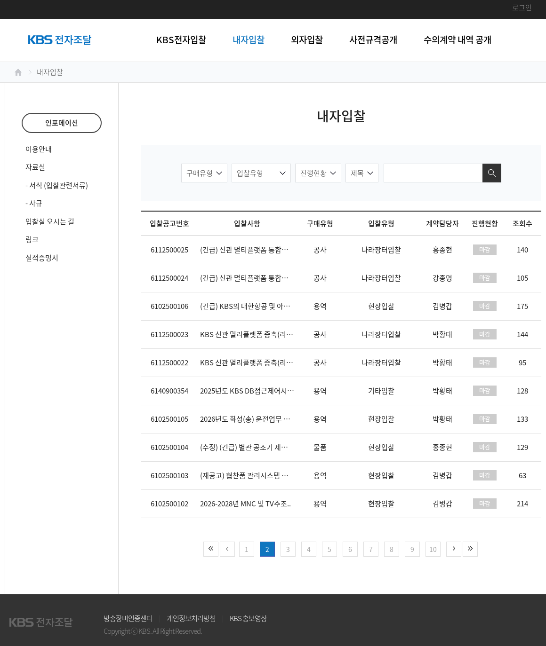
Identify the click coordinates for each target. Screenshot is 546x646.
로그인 (522, 7)
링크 (32, 239)
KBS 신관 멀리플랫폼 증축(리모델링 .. (255, 334)
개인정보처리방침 (191, 618)
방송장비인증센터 (128, 618)
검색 (491, 173)
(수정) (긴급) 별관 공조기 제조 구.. (249, 447)
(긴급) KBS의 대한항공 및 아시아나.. (253, 306)
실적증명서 (41, 257)
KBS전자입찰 (181, 39)
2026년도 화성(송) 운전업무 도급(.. (251, 419)
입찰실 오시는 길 (49, 221)
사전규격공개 (373, 39)
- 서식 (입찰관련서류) (56, 185)
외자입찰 (307, 39)
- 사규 (33, 203)
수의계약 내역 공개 (457, 39)
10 (433, 549)
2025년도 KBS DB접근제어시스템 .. (252, 391)
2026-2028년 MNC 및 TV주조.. (245, 503)
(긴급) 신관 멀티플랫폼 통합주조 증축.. (256, 249)
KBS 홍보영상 (248, 618)
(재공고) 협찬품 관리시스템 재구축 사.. (256, 475)
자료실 (35, 167)
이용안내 (38, 149)
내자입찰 (249, 39)
